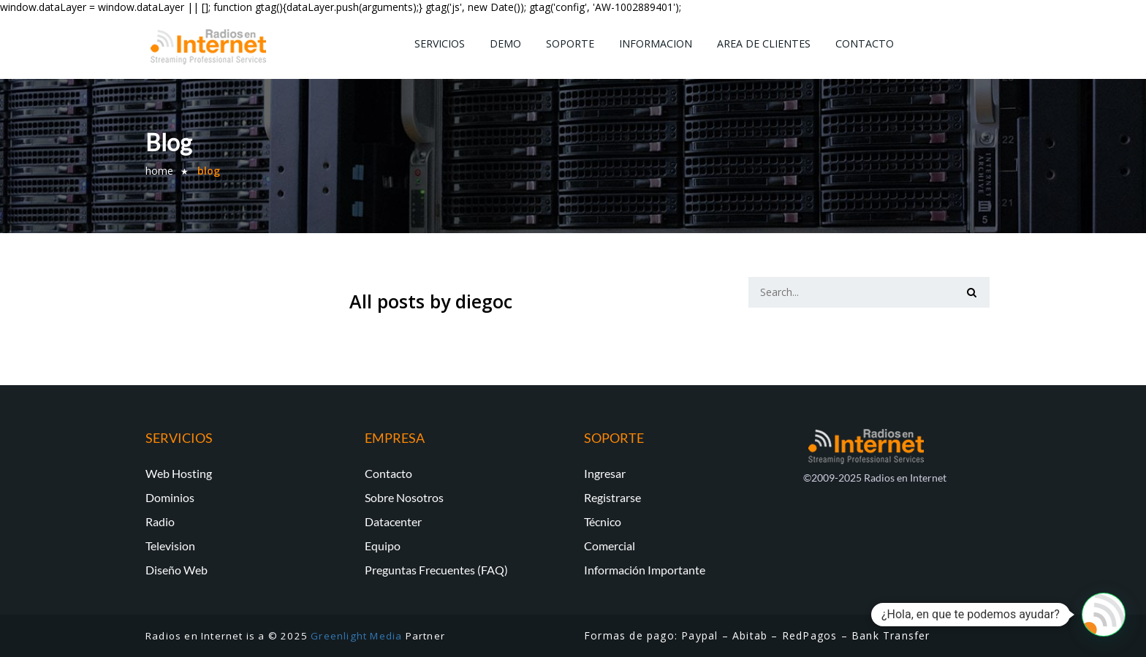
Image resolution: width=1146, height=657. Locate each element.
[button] (1104, 615)
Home (159, 171)
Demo (505, 43)
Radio (160, 521)
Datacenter (393, 521)
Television (170, 545)
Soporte (570, 43)
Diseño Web (176, 570)
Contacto (864, 43)
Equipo (383, 545)
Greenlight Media (356, 635)
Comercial (609, 545)
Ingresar (605, 473)
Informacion (655, 43)
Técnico (602, 521)
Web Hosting (178, 473)
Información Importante (644, 570)
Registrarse (612, 497)
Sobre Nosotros (404, 497)
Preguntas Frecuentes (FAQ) (436, 570)
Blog (208, 171)
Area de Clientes (764, 43)
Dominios (169, 497)
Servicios (439, 43)
